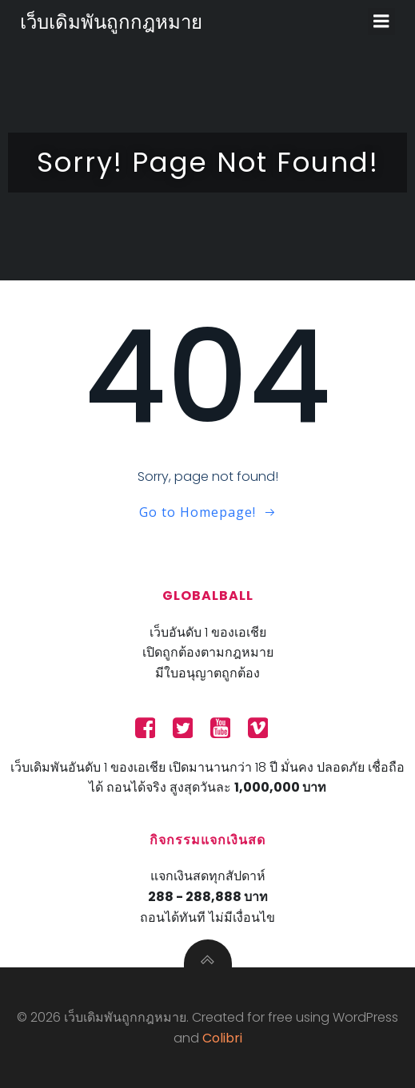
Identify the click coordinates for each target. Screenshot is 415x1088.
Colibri (222, 1038)
